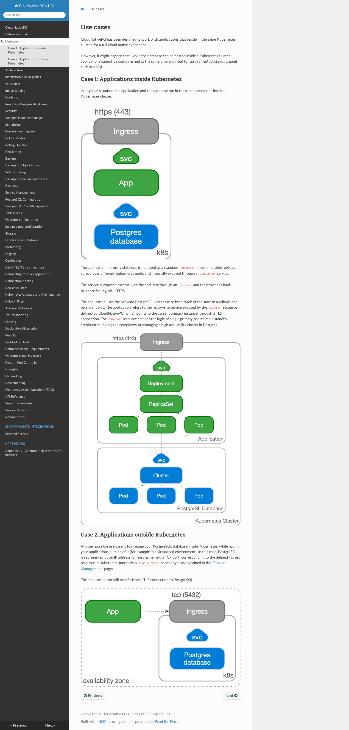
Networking (13, 376)
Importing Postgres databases (26, 104)
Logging (10, 254)
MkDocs (104, 722)
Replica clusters (16, 288)
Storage (10, 233)
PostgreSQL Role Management (26, 206)
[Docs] (82, 9)
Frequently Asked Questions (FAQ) (29, 390)
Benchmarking (15, 383)
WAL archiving (15, 172)
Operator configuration (21, 219)
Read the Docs (166, 722)
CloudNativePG (16, 27)
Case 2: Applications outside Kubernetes (28, 61)
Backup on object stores (22, 165)
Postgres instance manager (24, 118)
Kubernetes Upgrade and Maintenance (32, 294)
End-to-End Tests (17, 342)
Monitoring (13, 247)
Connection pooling (19, 281)
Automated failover (18, 308)
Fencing (10, 322)
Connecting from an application (27, 274)
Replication (13, 152)
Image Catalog (15, 90)
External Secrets (16, 434)
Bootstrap (12, 97)
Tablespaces (13, 213)
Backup (10, 158)
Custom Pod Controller (21, 362)
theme (129, 722)
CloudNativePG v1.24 (36, 6)
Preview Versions (17, 410)
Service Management (20, 192)
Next (231, 696)
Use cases (10, 41)
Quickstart (12, 84)
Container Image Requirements (27, 349)
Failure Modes (15, 138)
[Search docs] (34, 15)
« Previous (18, 725)
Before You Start (16, 34)
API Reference (15, 396)
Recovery (11, 185)
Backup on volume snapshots (26, 179)
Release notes (15, 417)
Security (11, 111)
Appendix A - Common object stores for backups (33, 453)
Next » (50, 725)
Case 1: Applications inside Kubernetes (27, 50)
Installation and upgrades (23, 77)
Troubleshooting (16, 315)
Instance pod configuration (24, 226)
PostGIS (11, 335)
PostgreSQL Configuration (23, 199)
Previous (93, 696)
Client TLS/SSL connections (25, 267)
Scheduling (13, 124)
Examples (12, 369)
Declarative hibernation (22, 328)
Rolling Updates (16, 145)
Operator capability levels (23, 356)
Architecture (14, 70)
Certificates (13, 260)
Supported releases (18, 403)
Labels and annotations (21, 240)
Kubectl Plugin (15, 301)
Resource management (21, 131)
